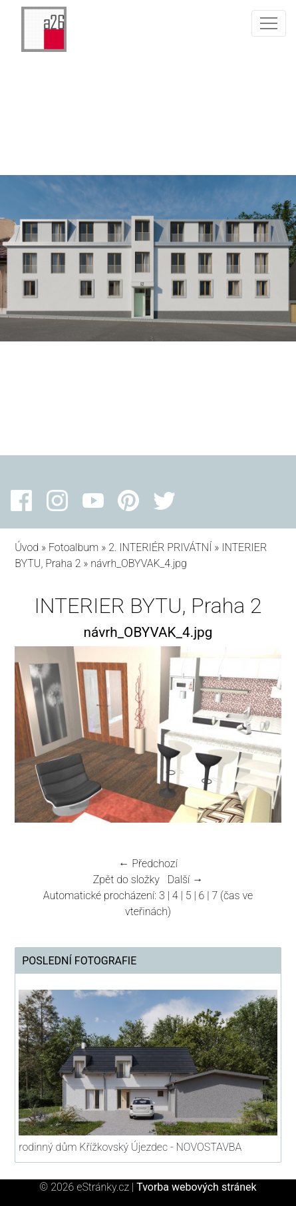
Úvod (27, 547)
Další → (186, 879)
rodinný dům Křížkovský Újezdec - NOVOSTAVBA (130, 1147)
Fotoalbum (73, 547)
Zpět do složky (126, 879)
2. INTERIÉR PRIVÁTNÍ (160, 547)
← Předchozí (147, 863)
